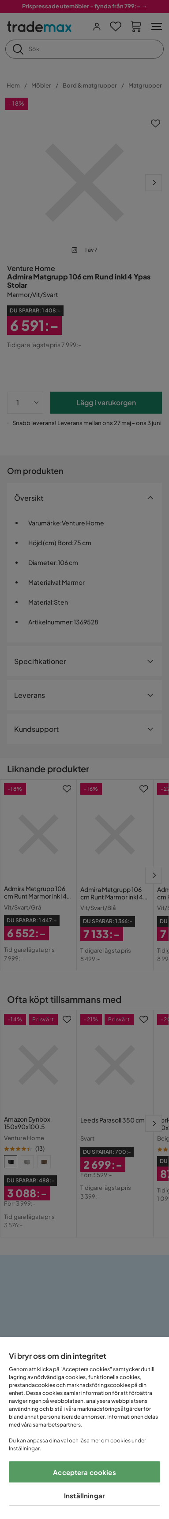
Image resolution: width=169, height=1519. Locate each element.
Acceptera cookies (84, 1472)
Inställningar (84, 1495)
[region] (84, 1428)
